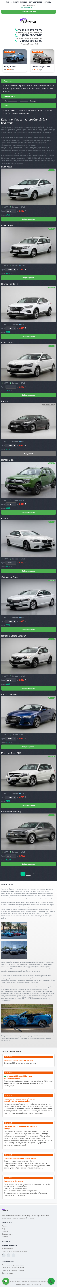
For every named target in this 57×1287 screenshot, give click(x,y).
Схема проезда (7, 1273)
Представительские (11, 101)
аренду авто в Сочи (42, 1166)
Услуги (16, 2)
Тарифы (9, 2)
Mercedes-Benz (44, 86)
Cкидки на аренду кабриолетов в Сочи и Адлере (20, 1127)
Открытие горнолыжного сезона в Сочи (20, 1158)
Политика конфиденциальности (13, 1265)
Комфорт (33, 101)
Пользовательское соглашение (13, 1267)
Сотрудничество (35, 2)
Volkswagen (13, 86)
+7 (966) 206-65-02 (9, 1245)
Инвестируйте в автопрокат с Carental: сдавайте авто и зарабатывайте (19, 1100)
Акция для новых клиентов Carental (18, 1060)
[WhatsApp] (4, 1255)
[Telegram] (8, 1255)
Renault (29, 86)
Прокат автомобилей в (28, 5)
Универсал (21, 110)
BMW (35, 86)
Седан (7, 110)
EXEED (51, 88)
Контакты (47, 2)
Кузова (7, 105)
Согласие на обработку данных (13, 1270)
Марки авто (8, 81)
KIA (53, 86)
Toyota (12, 88)
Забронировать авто (28, 11)
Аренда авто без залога (13, 1181)
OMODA (43, 88)
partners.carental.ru (37, 1104)
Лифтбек (7, 113)
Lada (6, 88)
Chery (37, 88)
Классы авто (9, 96)
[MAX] (13, 1255)
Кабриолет (50, 110)
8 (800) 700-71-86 (8, 1248)
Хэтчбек (13, 110)
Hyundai (22, 86)
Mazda (30, 88)
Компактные (24, 101)
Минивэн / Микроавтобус (20, 113)
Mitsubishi (8, 91)
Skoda (18, 88)
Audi (6, 86)
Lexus (24, 88)
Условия (23, 2)
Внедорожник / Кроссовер (36, 110)
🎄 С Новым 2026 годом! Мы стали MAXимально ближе (18, 1077)
